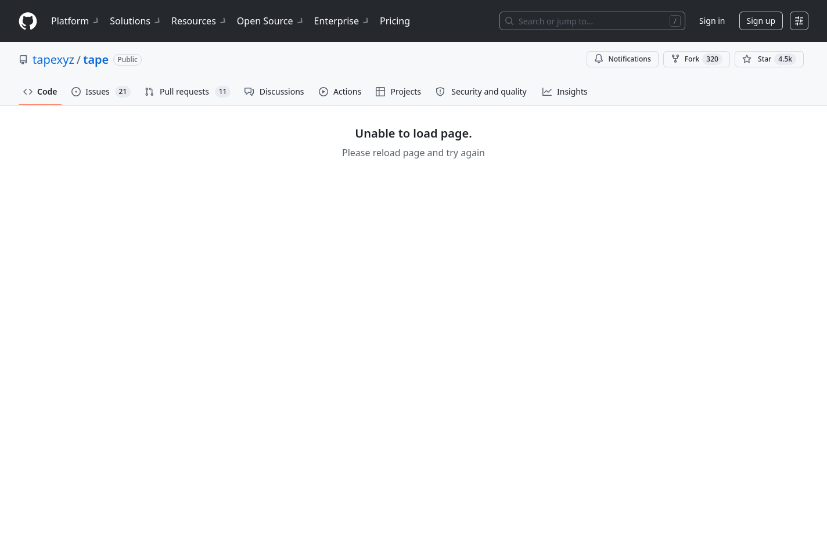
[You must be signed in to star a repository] (769, 59)
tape (96, 59)
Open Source (271, 21)
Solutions (136, 21)
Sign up (761, 20)
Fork (696, 59)
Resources (199, 21)
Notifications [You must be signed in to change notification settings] (622, 59)
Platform (75, 21)
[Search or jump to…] (592, 21)
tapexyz (53, 59)
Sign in (712, 20)
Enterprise (342, 21)
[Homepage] (28, 21)
